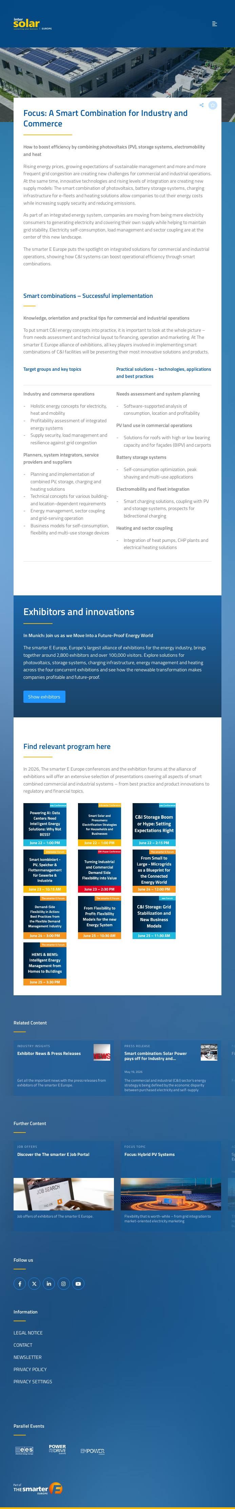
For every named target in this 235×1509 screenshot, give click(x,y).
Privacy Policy (30, 1369)
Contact (23, 1345)
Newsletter (28, 1357)
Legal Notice (28, 1333)
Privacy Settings (33, 1381)
